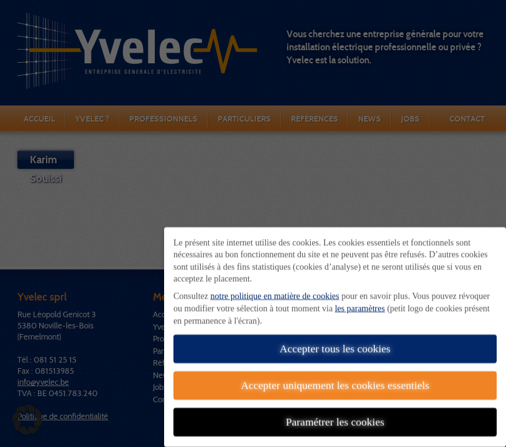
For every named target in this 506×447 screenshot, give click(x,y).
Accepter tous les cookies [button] (335, 342)
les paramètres (360, 302)
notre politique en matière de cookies (275, 289)
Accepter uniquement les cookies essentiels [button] (335, 378)
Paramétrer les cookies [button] (335, 415)
